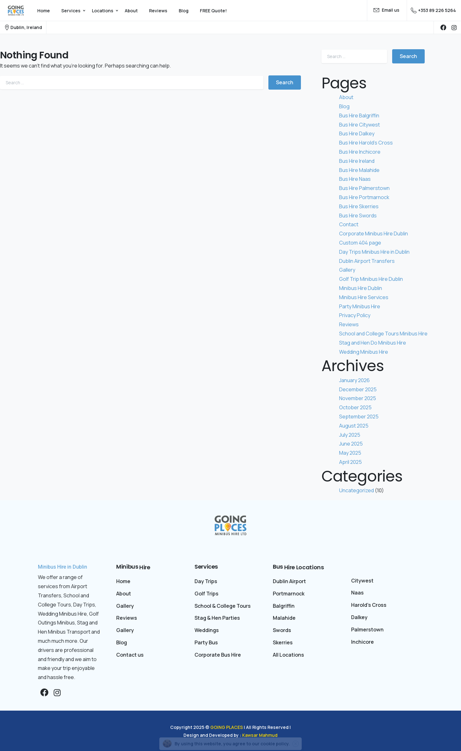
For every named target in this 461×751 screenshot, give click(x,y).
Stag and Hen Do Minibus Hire (372, 342)
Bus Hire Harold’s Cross (366, 142)
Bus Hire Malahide (359, 170)
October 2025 (355, 407)
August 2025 (353, 425)
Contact (348, 224)
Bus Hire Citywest (359, 124)
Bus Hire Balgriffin (359, 115)
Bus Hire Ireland (356, 160)
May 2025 (350, 452)
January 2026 (354, 380)
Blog (344, 106)
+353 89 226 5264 (433, 10)
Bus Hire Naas (355, 178)
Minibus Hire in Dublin (62, 567)
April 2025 (350, 461)
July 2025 (349, 434)
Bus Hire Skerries (359, 206)
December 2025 (358, 389)
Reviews (349, 324)
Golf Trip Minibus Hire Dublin (371, 278)
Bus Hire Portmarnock (364, 197)
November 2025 (357, 398)
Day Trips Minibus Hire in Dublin (374, 251)
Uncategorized (356, 490)
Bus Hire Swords (358, 215)
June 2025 (351, 443)
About (346, 97)
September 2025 (359, 416)
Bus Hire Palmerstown (364, 188)
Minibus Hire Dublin (360, 288)
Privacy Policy (354, 315)
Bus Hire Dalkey (356, 133)
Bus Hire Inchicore (359, 151)
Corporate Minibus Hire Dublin (373, 233)
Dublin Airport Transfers (367, 260)
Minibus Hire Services (363, 297)
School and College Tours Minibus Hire (383, 333)
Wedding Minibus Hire (363, 351)
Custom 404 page (360, 242)
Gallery (347, 269)
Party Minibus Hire (359, 306)
